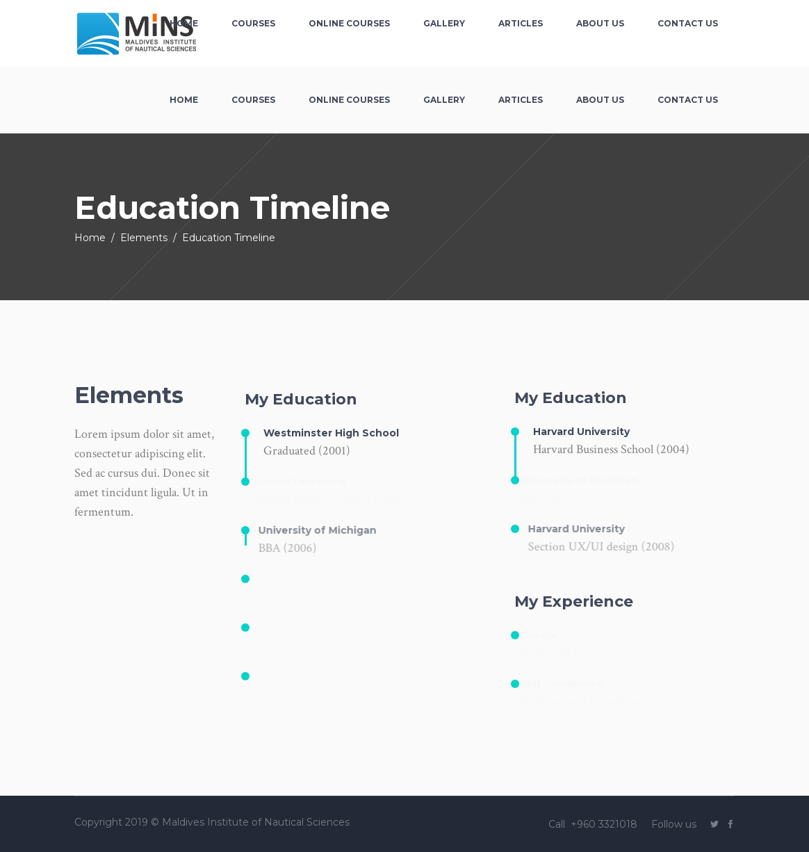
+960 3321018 (605, 824)
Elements (143, 237)
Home (90, 237)
